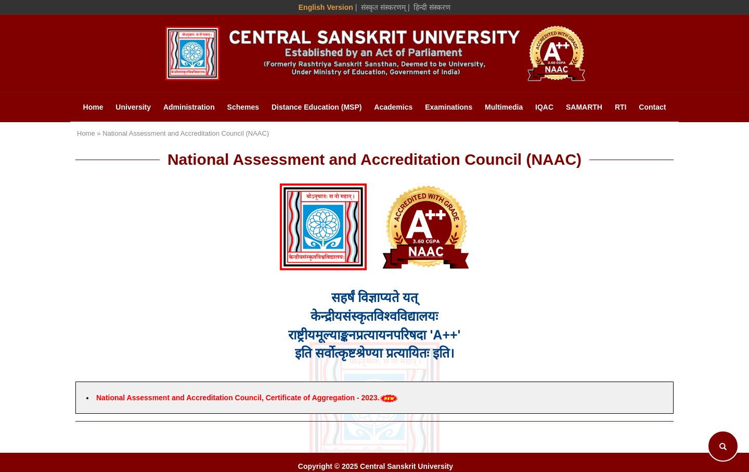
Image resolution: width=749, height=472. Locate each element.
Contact (652, 107)
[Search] (723, 446)
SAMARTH (584, 107)
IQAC (544, 107)
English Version (326, 7)
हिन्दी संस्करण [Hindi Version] (432, 7)
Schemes (243, 107)
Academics (393, 107)
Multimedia (504, 107)
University (133, 107)
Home (93, 107)
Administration (189, 107)
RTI (621, 107)
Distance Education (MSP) (316, 107)
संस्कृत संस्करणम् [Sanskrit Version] (383, 7)
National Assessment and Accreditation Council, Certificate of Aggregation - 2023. (238, 398)
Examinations (448, 107)
